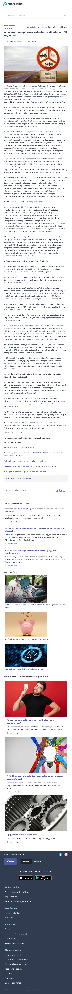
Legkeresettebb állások (16, 959)
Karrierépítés (31, 27)
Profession (19, 42)
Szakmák (9, 973)
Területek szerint (13, 955)
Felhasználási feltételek (16, 934)
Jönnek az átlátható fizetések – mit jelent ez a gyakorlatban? (30, 721)
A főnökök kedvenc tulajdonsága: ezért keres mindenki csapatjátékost (35, 777)
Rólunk (10, 861)
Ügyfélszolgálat (12, 913)
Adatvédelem (11, 938)
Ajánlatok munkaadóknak (17, 892)
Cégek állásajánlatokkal (16, 964)
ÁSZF (7, 929)
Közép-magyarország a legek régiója (20, 447)
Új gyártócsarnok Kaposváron (22, 835)
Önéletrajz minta (13, 983)
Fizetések (9, 978)
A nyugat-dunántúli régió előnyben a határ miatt (25, 472)
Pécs (34, 97)
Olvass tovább (11, 521)
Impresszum (11, 897)
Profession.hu (15, 4)
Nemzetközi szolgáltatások (18, 901)
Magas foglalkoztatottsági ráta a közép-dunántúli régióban (30, 466)
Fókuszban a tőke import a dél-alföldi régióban (25, 461)
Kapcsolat (9, 918)
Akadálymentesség (14, 943)
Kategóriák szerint (13, 969)
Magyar (26, 861)
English (37, 861)
